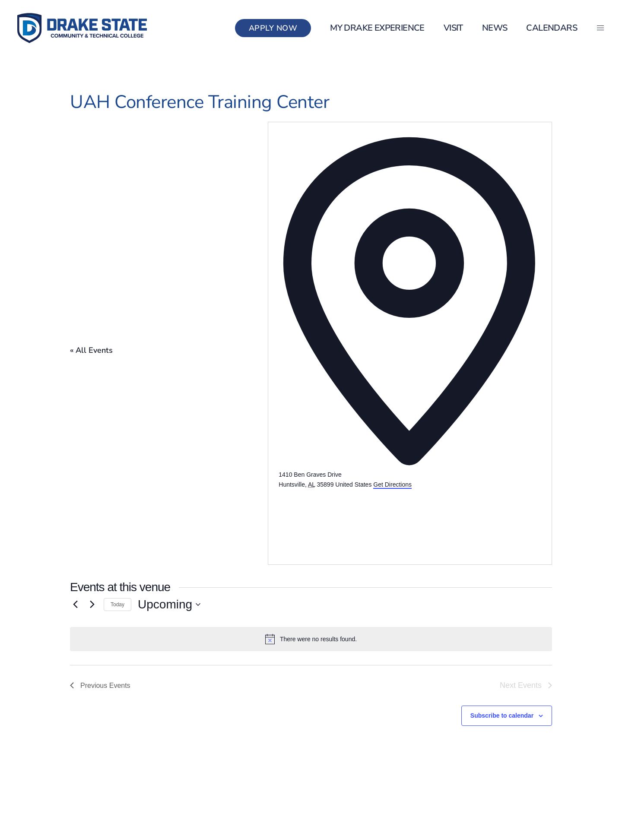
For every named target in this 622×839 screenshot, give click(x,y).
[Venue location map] (343, 521)
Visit (453, 28)
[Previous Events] (75, 604)
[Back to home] (82, 28)
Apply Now (273, 28)
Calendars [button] (551, 28)
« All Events (91, 350)
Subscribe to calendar (501, 715)
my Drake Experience (377, 28)
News (495, 28)
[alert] (311, 639)
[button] (600, 28)
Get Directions (392, 484)
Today (117, 605)
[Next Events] (92, 604)
